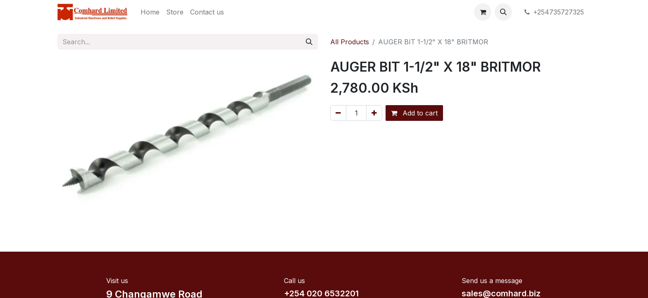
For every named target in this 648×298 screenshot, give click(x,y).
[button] (503, 12)
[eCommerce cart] (482, 12)
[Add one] (374, 113)
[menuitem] (150, 12)
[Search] (309, 42)
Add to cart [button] (414, 113)
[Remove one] (338, 113)
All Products (349, 42)
